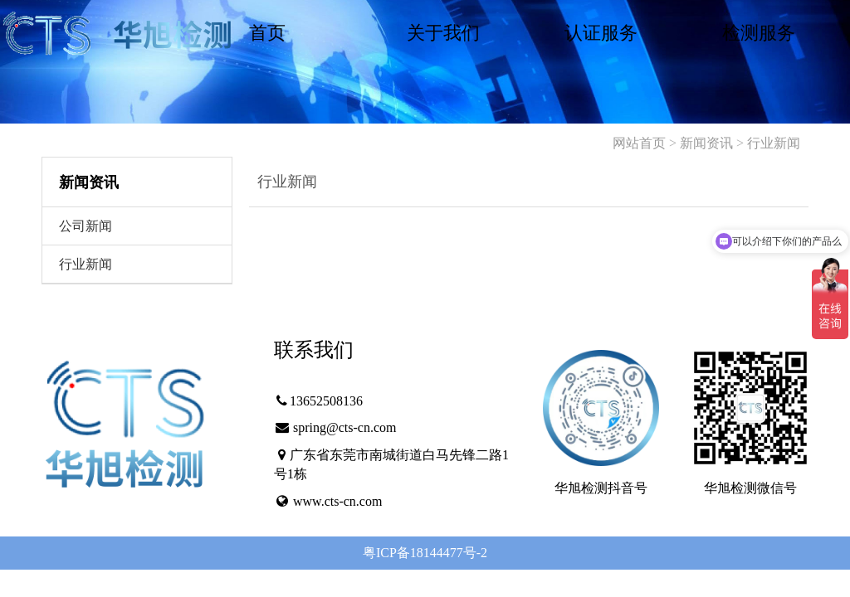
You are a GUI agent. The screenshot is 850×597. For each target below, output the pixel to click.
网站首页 (639, 143)
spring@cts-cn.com (344, 427)
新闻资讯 (706, 143)
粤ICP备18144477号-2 (425, 553)
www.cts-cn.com (337, 501)
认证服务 (601, 32)
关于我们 (443, 32)
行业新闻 (773, 143)
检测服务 (758, 32)
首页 (267, 32)
